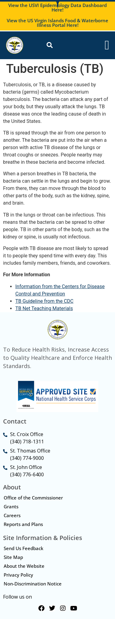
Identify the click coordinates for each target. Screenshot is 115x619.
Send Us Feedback (23, 548)
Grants (11, 506)
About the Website (24, 566)
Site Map (13, 557)
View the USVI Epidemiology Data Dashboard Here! (57, 7)
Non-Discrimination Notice (33, 584)
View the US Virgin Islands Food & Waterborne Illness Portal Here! (57, 22)
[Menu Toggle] (107, 45)
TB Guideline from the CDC (44, 301)
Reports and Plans (23, 524)
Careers (12, 515)
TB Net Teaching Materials (44, 308)
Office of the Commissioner (33, 498)
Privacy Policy (18, 575)
